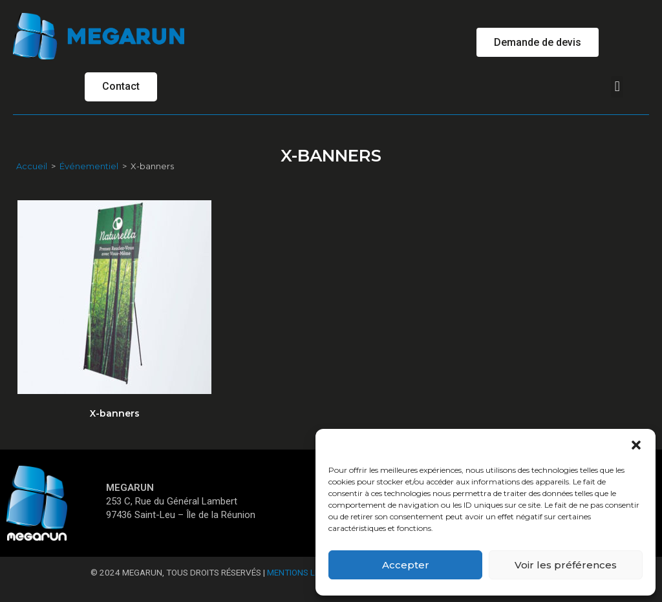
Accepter (405, 565)
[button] (636, 445)
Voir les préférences (566, 565)
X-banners (115, 414)
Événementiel (88, 166)
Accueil (31, 166)
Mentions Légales (306, 573)
